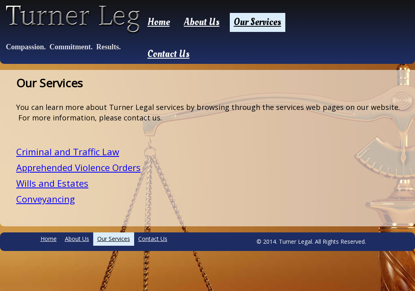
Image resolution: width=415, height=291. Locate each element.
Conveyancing (45, 199)
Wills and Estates (52, 183)
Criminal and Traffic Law (67, 152)
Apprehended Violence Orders (78, 167)
